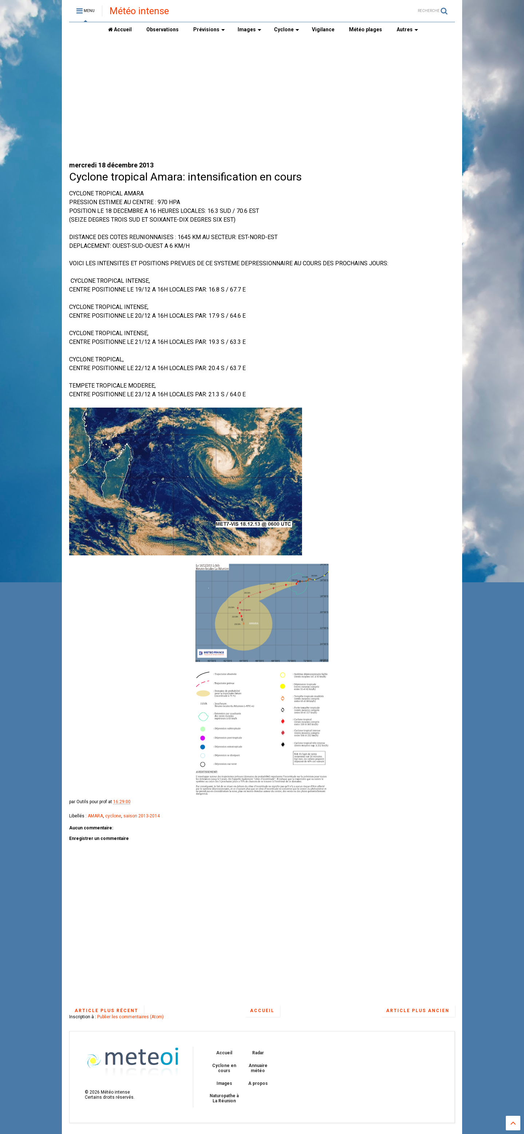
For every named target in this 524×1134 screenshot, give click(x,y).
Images (249, 29)
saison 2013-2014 (141, 815)
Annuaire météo (258, 1068)
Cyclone (286, 29)
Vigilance (323, 29)
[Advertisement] (262, 99)
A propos (258, 1083)
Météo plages (365, 29)
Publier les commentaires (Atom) (130, 1016)
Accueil (120, 29)
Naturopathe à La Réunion (224, 1098)
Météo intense (139, 10)
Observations (162, 29)
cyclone (113, 815)
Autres (407, 29)
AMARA (95, 815)
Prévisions (209, 29)
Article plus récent (106, 1010)
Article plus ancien (417, 1010)
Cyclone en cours (224, 1068)
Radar (258, 1052)
